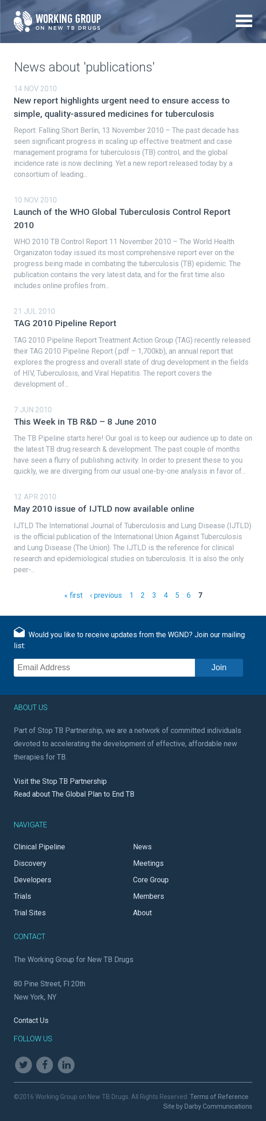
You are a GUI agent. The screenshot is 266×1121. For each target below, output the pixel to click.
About (142, 912)
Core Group (151, 879)
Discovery (30, 863)
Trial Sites (30, 912)
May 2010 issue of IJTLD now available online (104, 508)
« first (73, 595)
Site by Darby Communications (207, 1106)
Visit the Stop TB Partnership (60, 781)
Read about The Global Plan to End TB (74, 794)
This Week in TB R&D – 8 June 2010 (85, 421)
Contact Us (31, 1020)
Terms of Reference (219, 1096)
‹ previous (106, 595)
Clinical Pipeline (39, 846)
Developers (32, 879)
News (142, 846)
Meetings (148, 863)
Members (148, 896)
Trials (22, 896)
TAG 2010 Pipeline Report (65, 323)
